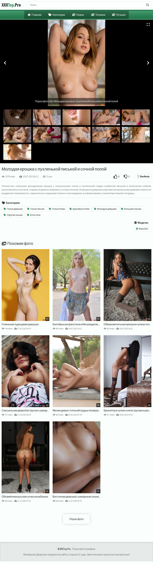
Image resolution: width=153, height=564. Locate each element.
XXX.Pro (11, 5)
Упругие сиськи (13, 215)
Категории (56, 15)
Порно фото (76, 519)
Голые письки (35, 208)
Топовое (98, 15)
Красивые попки (79, 208)
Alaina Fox (142, 228)
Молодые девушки (105, 208)
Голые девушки (13, 208)
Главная (35, 15)
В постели (33, 215)
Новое (78, 15)
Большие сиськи (131, 208)
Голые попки (57, 208)
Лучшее (119, 15)
